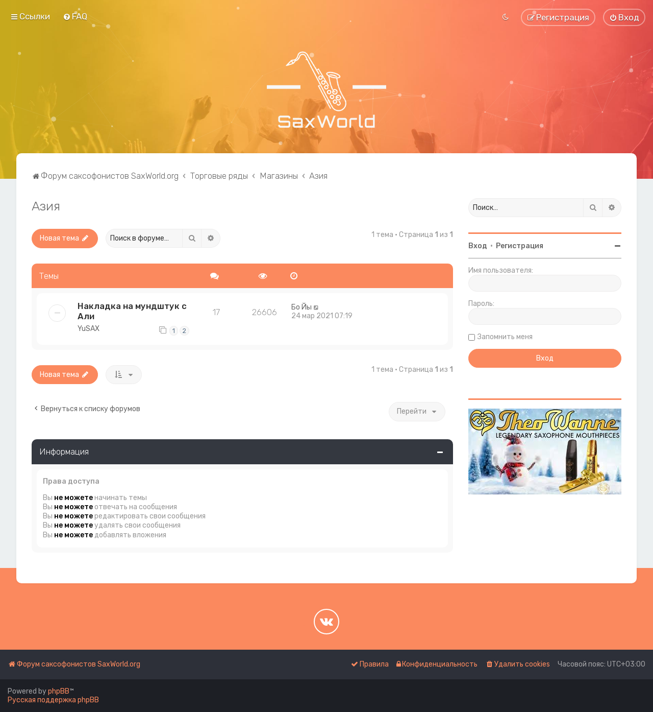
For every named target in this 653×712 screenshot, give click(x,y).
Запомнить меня (505, 337)
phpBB (58, 691)
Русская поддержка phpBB (53, 700)
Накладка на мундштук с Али (132, 311)
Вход (477, 246)
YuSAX (88, 328)
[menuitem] (75, 16)
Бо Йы (301, 307)
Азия (46, 205)
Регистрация (519, 246)
